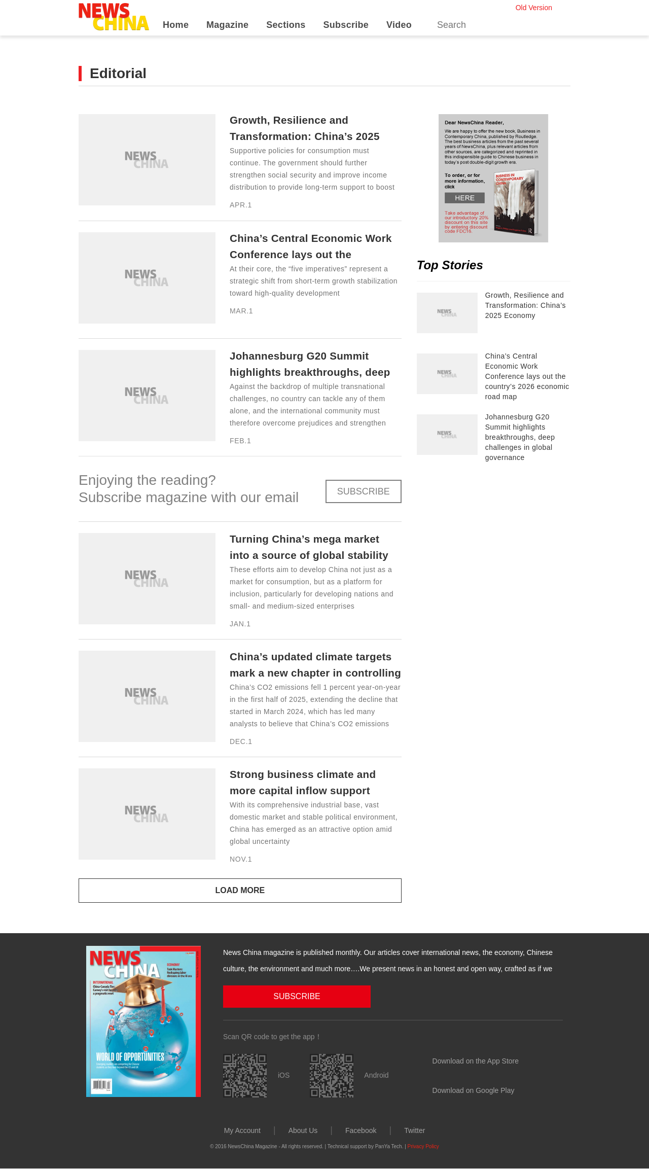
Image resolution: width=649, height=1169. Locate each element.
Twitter (414, 1130)
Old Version (534, 8)
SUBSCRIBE (363, 491)
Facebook (360, 1130)
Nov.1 (241, 859)
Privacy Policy (423, 1146)
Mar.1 (241, 311)
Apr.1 (241, 205)
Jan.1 (240, 624)
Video (399, 25)
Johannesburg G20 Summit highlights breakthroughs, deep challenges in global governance (520, 437)
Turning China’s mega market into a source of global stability (298, 555)
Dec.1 (241, 741)
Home (176, 25)
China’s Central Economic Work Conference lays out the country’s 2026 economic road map (527, 376)
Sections (285, 25)
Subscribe (346, 25)
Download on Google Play (473, 1090)
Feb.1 (240, 441)
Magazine (227, 25)
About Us (303, 1130)
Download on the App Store (475, 1060)
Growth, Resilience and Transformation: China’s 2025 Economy (301, 136)
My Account (242, 1130)
